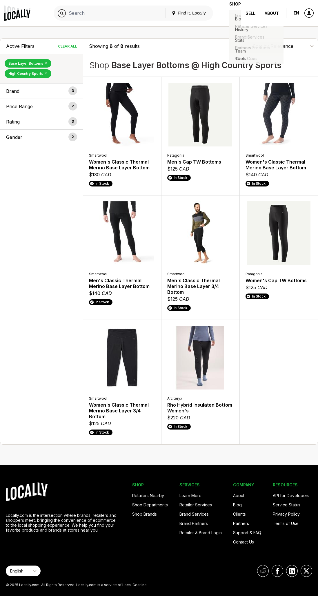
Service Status (286, 504)
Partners (241, 523)
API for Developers (291, 495)
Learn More (190, 495)
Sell (250, 13)
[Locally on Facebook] (277, 571)
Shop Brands (144, 514)
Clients (239, 514)
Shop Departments (150, 504)
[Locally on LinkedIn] (292, 571)
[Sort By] (283, 46)
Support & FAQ (247, 532)
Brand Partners (193, 523)
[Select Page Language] (23, 571)
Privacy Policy (286, 514)
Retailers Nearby (148, 495)
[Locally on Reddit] (263, 571)
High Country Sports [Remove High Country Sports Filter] (28, 73)
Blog (237, 504)
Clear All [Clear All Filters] (67, 46)
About (272, 13)
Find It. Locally (179, 12)
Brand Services (194, 514)
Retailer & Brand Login (200, 532)
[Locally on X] (306, 571)
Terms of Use (286, 523)
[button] (41, 91)
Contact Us (243, 541)
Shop (230, 13)
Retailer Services (195, 504)
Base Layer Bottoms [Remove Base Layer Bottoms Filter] (28, 63)
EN (296, 12)
